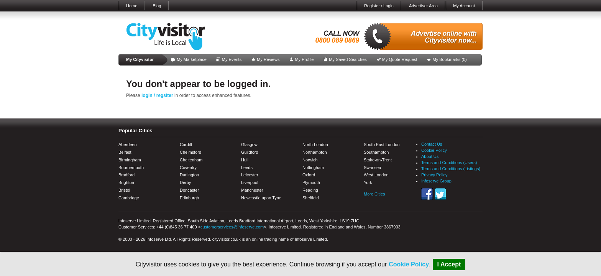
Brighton (126, 182)
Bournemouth (131, 167)
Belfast (124, 152)
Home (131, 5)
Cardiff (186, 144)
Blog (157, 5)
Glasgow (249, 144)
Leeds (247, 167)
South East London (382, 144)
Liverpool (249, 182)
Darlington (189, 174)
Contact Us (431, 144)
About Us (429, 156)
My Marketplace (192, 59)
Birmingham (129, 160)
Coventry (188, 167)
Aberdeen (127, 144)
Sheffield (310, 198)
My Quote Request (399, 59)
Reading (310, 190)
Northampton (314, 152)
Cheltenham (191, 160)
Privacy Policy (434, 174)
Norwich (310, 160)
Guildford (249, 152)
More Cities (374, 194)
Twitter (440, 194)
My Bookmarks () (450, 59)
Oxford (308, 174)
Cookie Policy (409, 264)
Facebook (427, 194)
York (368, 182)
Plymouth (311, 182)
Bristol (124, 190)
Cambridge (128, 198)
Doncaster (189, 190)
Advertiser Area (423, 5)
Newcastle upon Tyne (261, 198)
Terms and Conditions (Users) (449, 162)
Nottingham (313, 167)
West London (376, 174)
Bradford (126, 174)
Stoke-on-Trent (378, 160)
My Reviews (268, 59)
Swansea (372, 167)
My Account (464, 5)
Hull (244, 160)
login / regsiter (157, 95)
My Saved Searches (347, 59)
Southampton (376, 152)
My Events (231, 59)
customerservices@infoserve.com (232, 227)
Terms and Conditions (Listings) (450, 168)
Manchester (252, 190)
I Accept (449, 264)
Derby (185, 182)
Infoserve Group (436, 181)
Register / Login (379, 5)
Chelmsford (190, 152)
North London (315, 144)
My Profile (304, 59)
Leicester (249, 174)
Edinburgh (189, 198)
